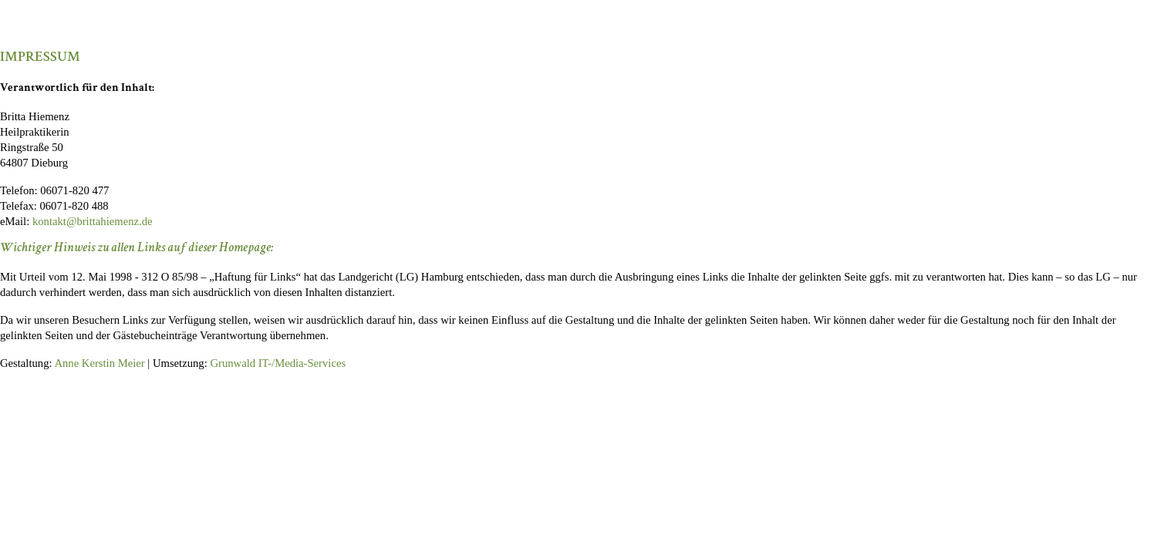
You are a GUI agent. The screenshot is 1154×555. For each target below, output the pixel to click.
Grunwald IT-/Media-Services (278, 363)
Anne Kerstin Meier (99, 363)
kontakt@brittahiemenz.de (92, 221)
